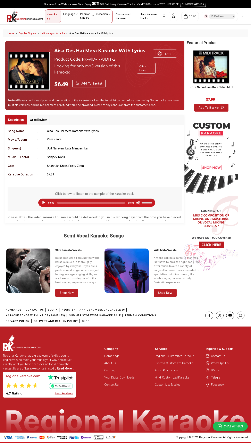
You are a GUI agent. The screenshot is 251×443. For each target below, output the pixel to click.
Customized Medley (168, 384)
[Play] (44, 203)
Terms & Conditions (140, 315)
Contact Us (34, 309)
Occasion (103, 14)
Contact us (215, 356)
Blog (86, 321)
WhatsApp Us (217, 363)
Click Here (142, 68)
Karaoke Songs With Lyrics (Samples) (35, 315)
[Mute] (138, 203)
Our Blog (110, 370)
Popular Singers (87, 15)
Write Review (38, 119)
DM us (212, 370)
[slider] (91, 203)
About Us (110, 363)
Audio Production (166, 370)
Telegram (214, 377)
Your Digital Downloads (119, 377)
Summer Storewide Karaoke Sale (95, 315)
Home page (111, 356)
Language (70, 14)
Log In (53, 309)
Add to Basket (211, 108)
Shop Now (67, 292)
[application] (94, 203)
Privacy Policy (18, 321)
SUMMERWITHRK (193, 4)
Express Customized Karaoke (174, 363)
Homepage (13, 309)
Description (16, 119)
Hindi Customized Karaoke (172, 377)
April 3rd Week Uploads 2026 (102, 309)
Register (68, 309)
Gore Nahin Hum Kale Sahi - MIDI (211, 87)
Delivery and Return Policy (56, 321)
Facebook (215, 385)
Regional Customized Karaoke (174, 356)
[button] (230, 426)
